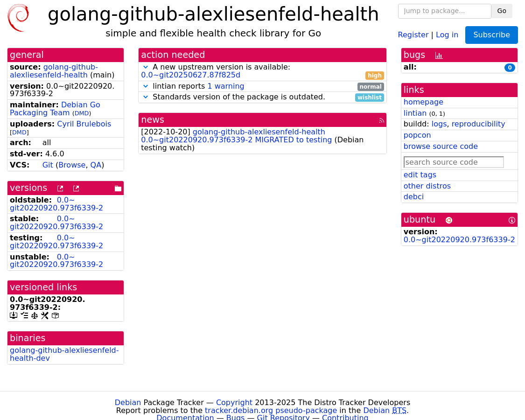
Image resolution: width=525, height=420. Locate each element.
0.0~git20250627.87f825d (190, 74)
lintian (415, 113)
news (152, 119)
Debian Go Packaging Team (55, 108)
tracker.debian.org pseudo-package (271, 410)
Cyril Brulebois (84, 123)
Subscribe (491, 34)
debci (414, 196)
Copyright (234, 402)
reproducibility (478, 123)
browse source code (441, 146)
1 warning (225, 86)
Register (413, 34)
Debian (128, 402)
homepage (423, 102)
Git (47, 165)
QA (96, 165)
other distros (427, 186)
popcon (417, 135)
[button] (145, 67)
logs (439, 123)
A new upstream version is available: (262, 71)
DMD (82, 113)
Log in (447, 34)
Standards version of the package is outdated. (262, 97)
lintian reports (262, 87)
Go (501, 10)
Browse (71, 165)
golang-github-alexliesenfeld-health (54, 71)
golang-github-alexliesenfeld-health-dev (64, 354)
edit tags (420, 174)
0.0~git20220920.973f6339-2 (56, 204)
